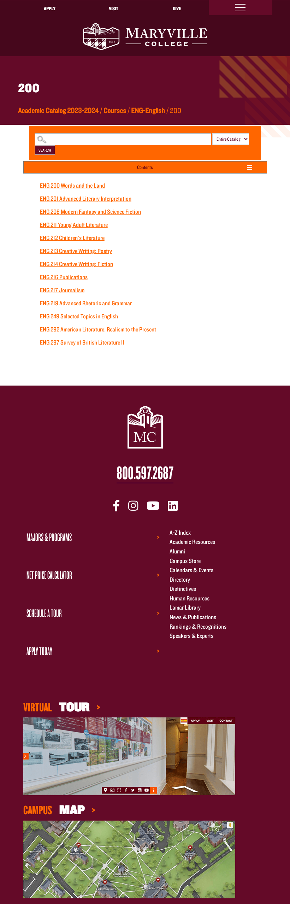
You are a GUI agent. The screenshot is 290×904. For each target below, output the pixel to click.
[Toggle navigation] (240, 7)
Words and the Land (72, 185)
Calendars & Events (191, 570)
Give (177, 8)
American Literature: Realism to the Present (98, 329)
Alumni (177, 551)
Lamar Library (185, 607)
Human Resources (189, 598)
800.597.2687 (145, 473)
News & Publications (193, 617)
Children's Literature (72, 237)
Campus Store (185, 560)
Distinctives (183, 589)
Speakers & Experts (191, 636)
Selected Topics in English (79, 316)
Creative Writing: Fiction (76, 264)
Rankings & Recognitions (198, 626)
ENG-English (148, 110)
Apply (49, 8)
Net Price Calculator (49, 575)
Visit (113, 8)
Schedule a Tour (44, 613)
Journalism (62, 290)
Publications (64, 277)
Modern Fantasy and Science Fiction (90, 211)
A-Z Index (180, 532)
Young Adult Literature (74, 224)
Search (45, 150)
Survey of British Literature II (82, 342)
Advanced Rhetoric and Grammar (86, 303)
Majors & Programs (49, 537)
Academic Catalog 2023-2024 (58, 110)
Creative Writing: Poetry (76, 250)
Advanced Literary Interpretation (85, 198)
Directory (180, 579)
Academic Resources (192, 542)
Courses (114, 110)
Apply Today (39, 651)
